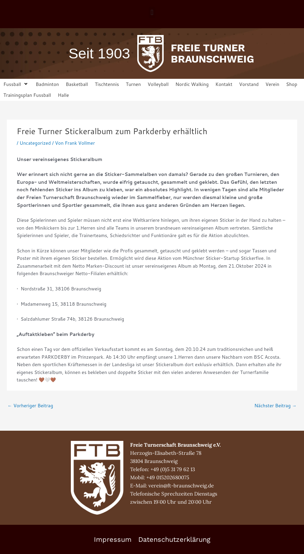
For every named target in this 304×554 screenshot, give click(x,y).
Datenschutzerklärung (174, 539)
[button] (152, 12)
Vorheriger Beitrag (30, 405)
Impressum (112, 539)
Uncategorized (35, 143)
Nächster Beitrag (275, 405)
